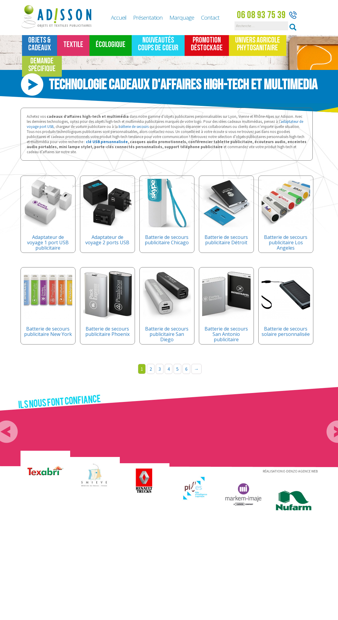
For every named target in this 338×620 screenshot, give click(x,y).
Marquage (181, 17)
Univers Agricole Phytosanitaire (257, 44)
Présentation (148, 17)
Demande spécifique (42, 65)
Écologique (110, 44)
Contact (210, 17)
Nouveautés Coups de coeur (158, 44)
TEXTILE (73, 44)
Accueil (118, 17)
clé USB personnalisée (107, 141)
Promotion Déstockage (207, 44)
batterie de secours (134, 126)
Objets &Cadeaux (39, 44)
